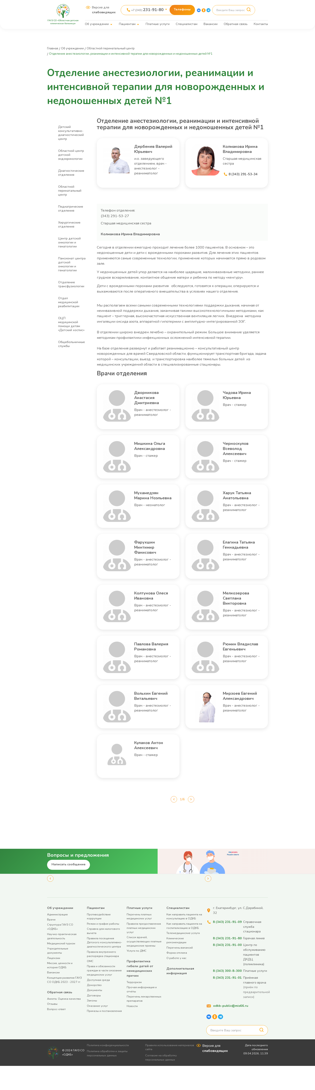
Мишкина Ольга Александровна (153, 460)
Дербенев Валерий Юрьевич (147, 153)
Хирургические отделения (69, 224)
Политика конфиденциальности (110, 1069)
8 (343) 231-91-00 (226, 969)
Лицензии (53, 982)
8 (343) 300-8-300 (226, 995)
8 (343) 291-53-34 (244, 182)
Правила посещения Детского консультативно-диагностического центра (104, 966)
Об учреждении (97, 24)
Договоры (94, 1019)
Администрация (57, 938)
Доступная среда (98, 1004)
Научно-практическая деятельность (61, 960)
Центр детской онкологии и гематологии (69, 242)
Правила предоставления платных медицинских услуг (144, 952)
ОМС (90, 985)
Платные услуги (158, 24)
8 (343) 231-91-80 (226, 962)
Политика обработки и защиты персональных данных (109, 1077)
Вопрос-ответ (56, 1033)
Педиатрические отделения (70, 208)
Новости (132, 1030)
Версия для (104, 9)
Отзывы (52, 1028)
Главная (53, 48)
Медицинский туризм (61, 967)
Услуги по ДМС (137, 975)
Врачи (51, 943)
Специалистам (186, 24)
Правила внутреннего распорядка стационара (103, 978)
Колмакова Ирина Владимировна (242, 153)
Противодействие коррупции (99, 940)
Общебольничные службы (71, 344)
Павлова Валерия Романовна (148, 666)
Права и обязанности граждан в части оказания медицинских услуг (104, 994)
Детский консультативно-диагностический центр (71, 133)
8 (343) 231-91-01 (226, 1001)
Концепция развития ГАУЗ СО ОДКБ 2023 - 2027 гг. (64, 1004)
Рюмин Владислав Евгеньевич (238, 666)
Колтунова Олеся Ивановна (148, 613)
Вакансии (211, 24)
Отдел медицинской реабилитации (68, 302)
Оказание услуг (97, 1030)
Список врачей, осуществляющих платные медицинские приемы (144, 965)
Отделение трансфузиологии (71, 284)
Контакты (261, 24)
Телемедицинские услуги (183, 957)
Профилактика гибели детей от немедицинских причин (140, 992)
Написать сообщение (69, 888)
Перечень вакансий (179, 972)
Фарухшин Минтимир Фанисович (148, 559)
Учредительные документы (57, 975)
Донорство (94, 1009)
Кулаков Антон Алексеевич (153, 770)
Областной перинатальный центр (121, 48)
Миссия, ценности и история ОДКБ (60, 989)
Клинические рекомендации (176, 964)
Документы (94, 1014)
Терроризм (134, 1006)
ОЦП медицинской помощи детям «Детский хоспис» (71, 324)
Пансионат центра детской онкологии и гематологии (72, 264)
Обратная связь (236, 24)
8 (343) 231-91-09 (226, 946)
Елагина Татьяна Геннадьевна (239, 559)
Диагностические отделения (71, 172)
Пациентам (127, 24)
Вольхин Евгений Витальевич (149, 720)
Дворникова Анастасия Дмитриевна (150, 407)
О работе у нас (176, 982)
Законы (92, 1024)
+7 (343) (147, 9)
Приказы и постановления (104, 1035)
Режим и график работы (103, 948)
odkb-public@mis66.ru (230, 1030)
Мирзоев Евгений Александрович (241, 720)
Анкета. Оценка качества (64, 1023)
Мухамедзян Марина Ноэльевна (150, 510)
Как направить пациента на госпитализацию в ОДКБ (184, 950)
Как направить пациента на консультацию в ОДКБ (184, 940)
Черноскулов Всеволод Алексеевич (239, 460)
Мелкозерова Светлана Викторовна (240, 613)
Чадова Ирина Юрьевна (241, 404)
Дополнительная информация (180, 994)
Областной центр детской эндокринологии (71, 155)
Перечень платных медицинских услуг (139, 940)
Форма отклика (176, 977)
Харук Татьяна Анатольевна (241, 507)
